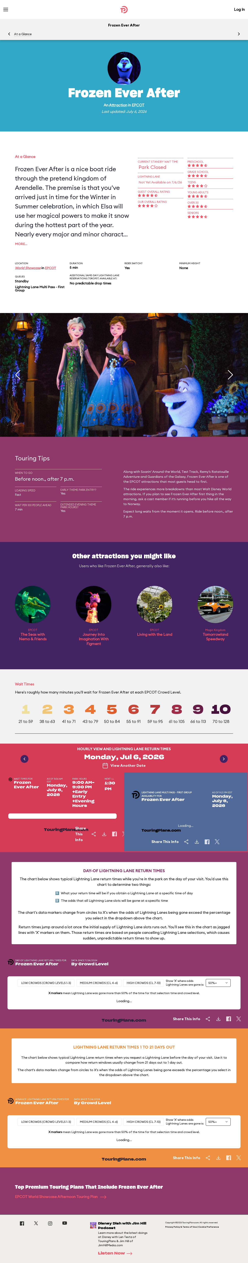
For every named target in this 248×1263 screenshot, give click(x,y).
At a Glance (23, 34)
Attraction (118, 105)
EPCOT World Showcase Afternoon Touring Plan (60, 1196)
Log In (239, 9)
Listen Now (116, 1253)
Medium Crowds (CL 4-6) (99, 983)
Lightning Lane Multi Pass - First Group (39, 288)
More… (21, 244)
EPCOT (138, 105)
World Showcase (28, 268)
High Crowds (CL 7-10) (144, 983)
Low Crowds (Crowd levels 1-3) (46, 983)
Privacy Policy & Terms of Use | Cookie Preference (192, 1227)
